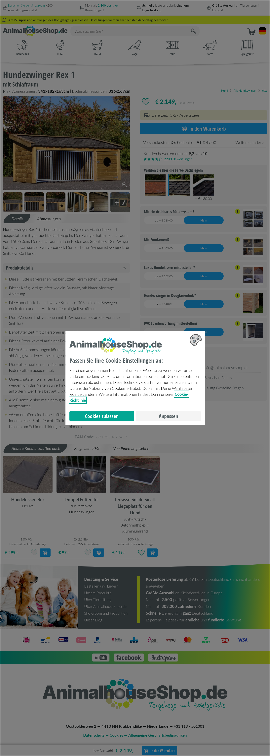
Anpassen (168, 416)
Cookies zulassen (102, 416)
